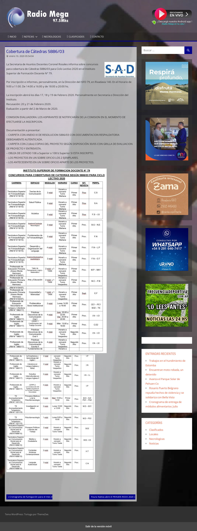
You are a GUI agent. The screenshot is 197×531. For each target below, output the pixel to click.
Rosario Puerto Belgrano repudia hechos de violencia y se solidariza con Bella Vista (165, 392)
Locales (153, 434)
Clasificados (156, 430)
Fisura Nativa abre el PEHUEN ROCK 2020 (112, 496)
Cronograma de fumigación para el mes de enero (34, 496)
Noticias (154, 443)
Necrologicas (157, 439)
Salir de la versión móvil (98, 526)
